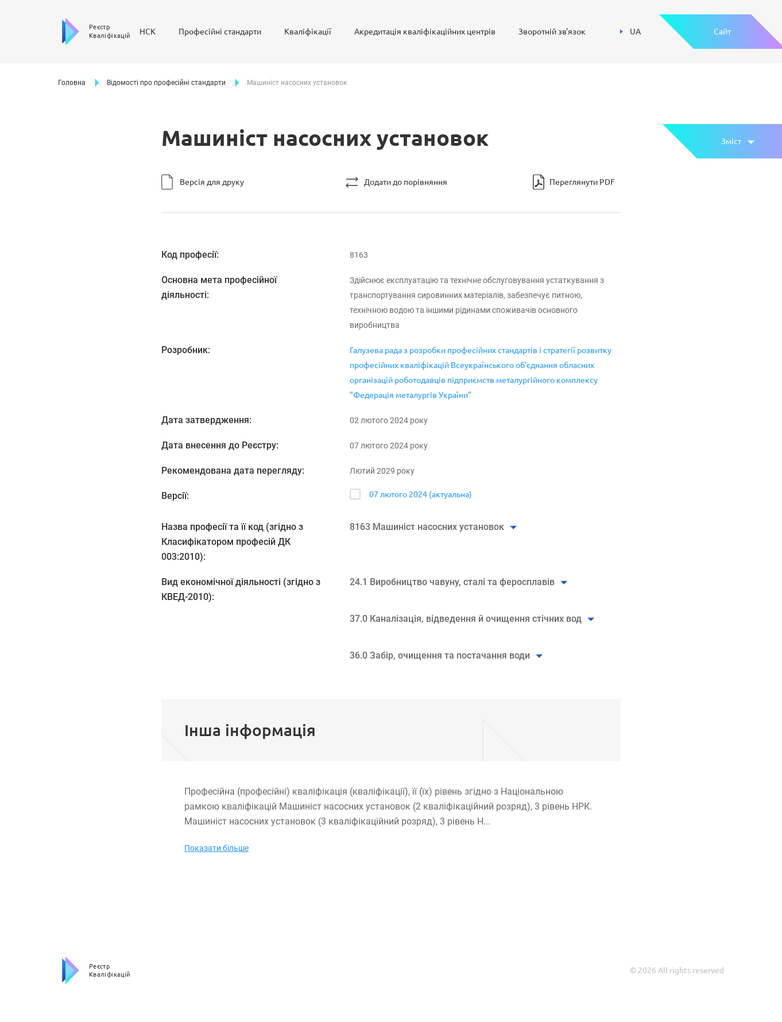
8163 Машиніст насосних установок (427, 526)
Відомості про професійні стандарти (166, 83)
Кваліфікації (307, 31)
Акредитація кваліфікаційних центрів (424, 31)
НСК (148, 31)
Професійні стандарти (220, 31)
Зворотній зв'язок (552, 31)
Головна (72, 83)
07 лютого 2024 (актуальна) (420, 494)
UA (630, 31)
